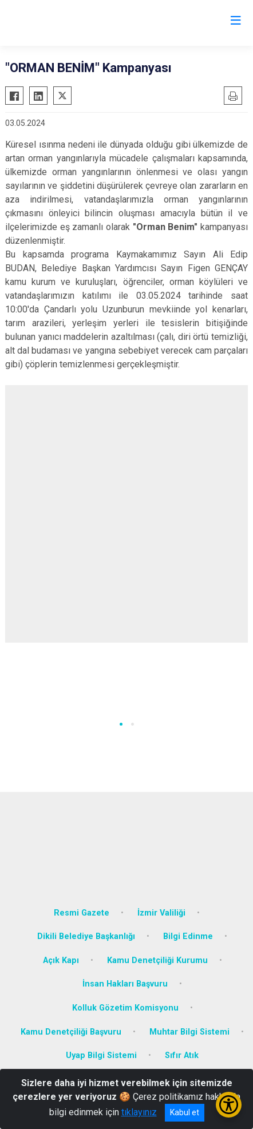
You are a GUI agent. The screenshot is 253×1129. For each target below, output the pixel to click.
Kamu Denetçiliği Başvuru (71, 1032)
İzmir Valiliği (161, 913)
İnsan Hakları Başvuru (125, 984)
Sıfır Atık (182, 1055)
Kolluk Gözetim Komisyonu (125, 1008)
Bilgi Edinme (188, 936)
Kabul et (184, 1112)
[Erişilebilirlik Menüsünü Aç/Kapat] (229, 1105)
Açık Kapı (61, 960)
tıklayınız (139, 1112)
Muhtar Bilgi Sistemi (189, 1032)
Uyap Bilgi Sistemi (101, 1055)
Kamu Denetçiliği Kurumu (157, 960)
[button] (121, 724)
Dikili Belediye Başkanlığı (86, 936)
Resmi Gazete (81, 913)
